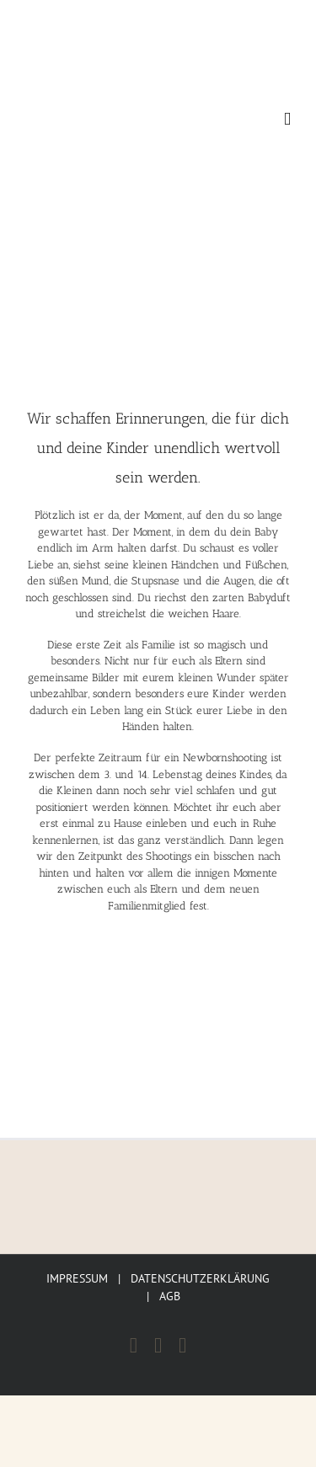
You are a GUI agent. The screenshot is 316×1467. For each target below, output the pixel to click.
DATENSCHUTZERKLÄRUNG (200, 1278)
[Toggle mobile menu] (287, 119)
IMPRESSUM (77, 1278)
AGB (169, 1296)
